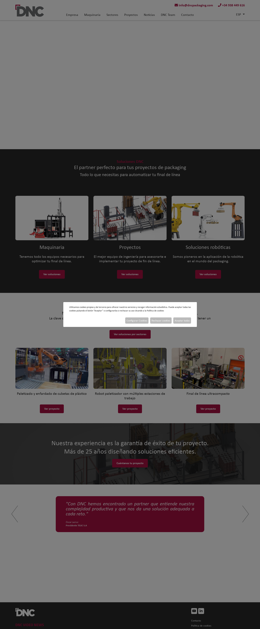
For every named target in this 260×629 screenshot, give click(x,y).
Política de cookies (155, 310)
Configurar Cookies (137, 320)
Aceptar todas (182, 320)
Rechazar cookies (161, 320)
